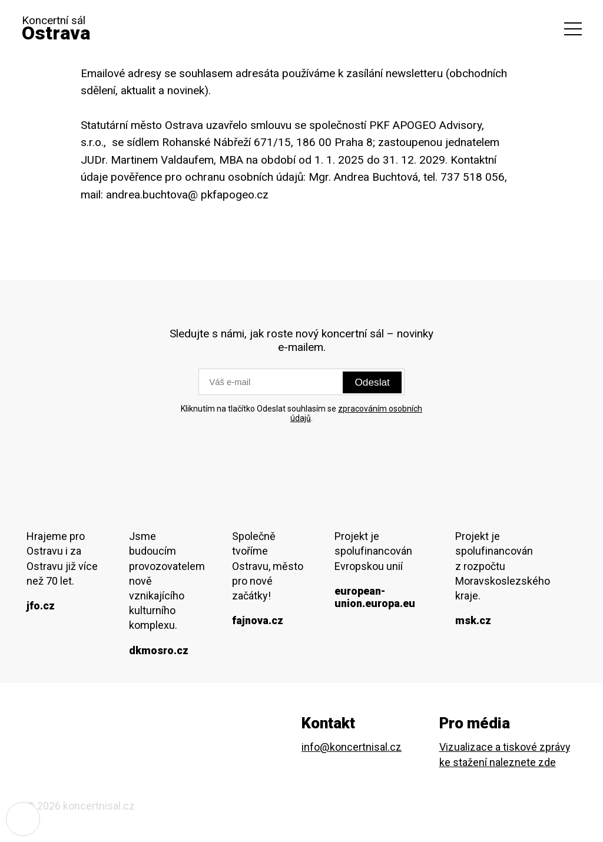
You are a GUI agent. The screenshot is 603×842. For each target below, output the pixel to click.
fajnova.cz (257, 622)
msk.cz (473, 622)
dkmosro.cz (158, 651)
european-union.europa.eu (374, 598)
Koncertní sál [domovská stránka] (60, 32)
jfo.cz (40, 607)
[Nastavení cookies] (23, 818)
